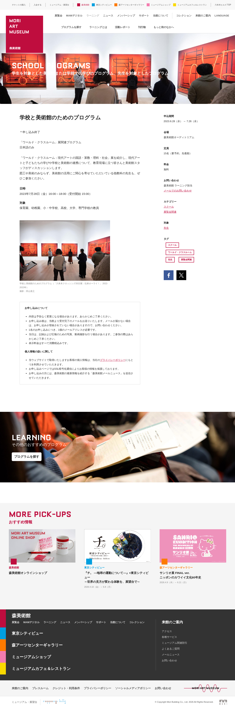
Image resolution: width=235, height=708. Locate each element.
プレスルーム (40, 688)
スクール (169, 206)
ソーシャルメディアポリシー (133, 688)
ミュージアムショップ (161, 5)
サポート (144, 15)
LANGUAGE (222, 15)
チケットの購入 (19, 5)
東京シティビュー (104, 5)
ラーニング (92, 15)
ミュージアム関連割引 (174, 642)
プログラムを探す (71, 27)
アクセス (167, 631)
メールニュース (171, 654)
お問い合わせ (169, 660)
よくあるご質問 (171, 648)
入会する (38, 5)
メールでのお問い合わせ (178, 190)
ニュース (108, 15)
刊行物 (142, 27)
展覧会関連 (170, 211)
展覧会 (58, 15)
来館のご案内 (203, 15)
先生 (166, 227)
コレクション (184, 15)
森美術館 (85, 5)
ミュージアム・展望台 (59, 5)
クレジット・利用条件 (66, 688)
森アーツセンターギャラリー (131, 5)
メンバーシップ (126, 15)
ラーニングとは (98, 27)
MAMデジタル (74, 15)
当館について (160, 15)
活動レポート (122, 27)
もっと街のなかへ (164, 27)
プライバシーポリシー (113, 360)
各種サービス (169, 636)
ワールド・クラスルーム (180, 252)
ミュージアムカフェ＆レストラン (192, 5)
